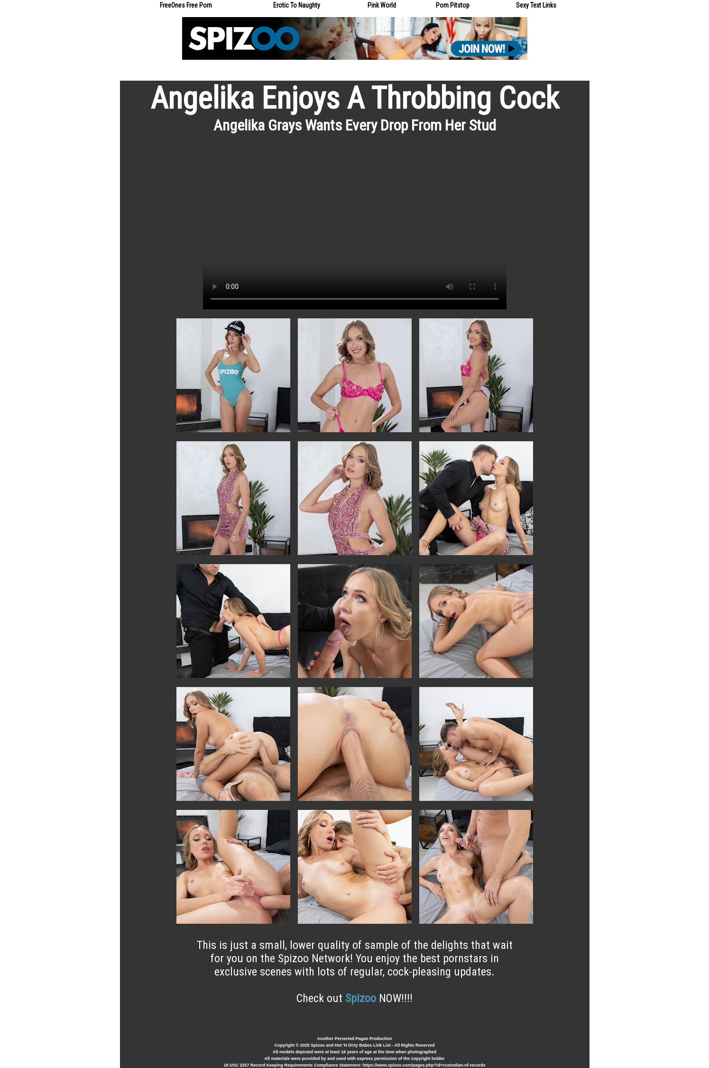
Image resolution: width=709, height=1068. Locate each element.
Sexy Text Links (536, 5)
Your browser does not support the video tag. (354, 224)
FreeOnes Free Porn (186, 5)
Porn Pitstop (453, 5)
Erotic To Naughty (296, 5)
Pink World (382, 5)
